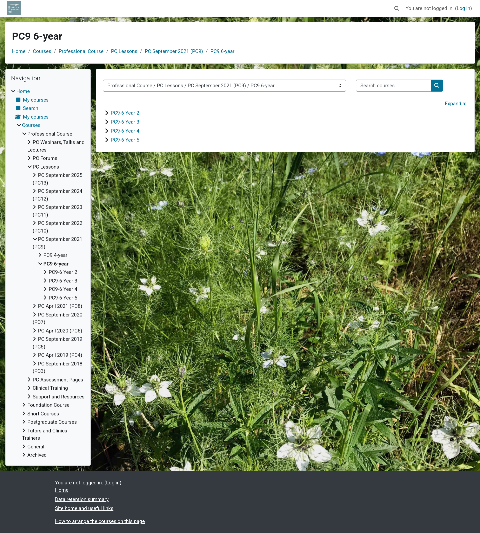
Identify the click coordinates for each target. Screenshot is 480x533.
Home (18, 51)
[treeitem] (48, 273)
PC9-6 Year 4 (125, 131)
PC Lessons (124, 51)
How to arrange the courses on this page (100, 521)
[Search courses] (393, 86)
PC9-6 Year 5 (125, 140)
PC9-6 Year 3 (125, 122)
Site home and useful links (84, 508)
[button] (397, 8)
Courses (42, 51)
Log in (463, 8)
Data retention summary (82, 499)
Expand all (456, 104)
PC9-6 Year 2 (125, 113)
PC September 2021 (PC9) (174, 51)
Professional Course (81, 51)
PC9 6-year (222, 51)
